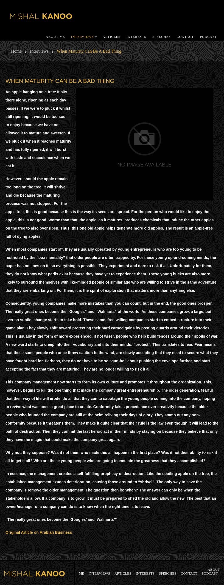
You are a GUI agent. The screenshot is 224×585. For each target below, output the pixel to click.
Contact (185, 37)
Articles (112, 37)
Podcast (208, 37)
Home (16, 51)
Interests (136, 37)
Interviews (82, 37)
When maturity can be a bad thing (59, 81)
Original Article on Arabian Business (38, 532)
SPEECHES (161, 37)
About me (55, 37)
